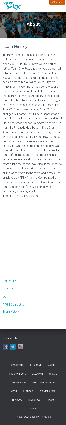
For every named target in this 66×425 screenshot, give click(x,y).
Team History (11, 311)
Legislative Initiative (43, 382)
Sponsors (9, 288)
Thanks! (50, 400)
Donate (53, 374)
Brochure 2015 (17, 374)
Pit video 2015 (47, 391)
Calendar (37, 374)
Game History (18, 382)
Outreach (28, 391)
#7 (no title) (17, 365)
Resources (34, 400)
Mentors (8, 297)
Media (14, 391)
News (33, 408)
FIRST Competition (14, 304)
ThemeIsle (45, 416)
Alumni (51, 365)
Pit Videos (16, 400)
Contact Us (9, 281)
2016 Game (36, 365)
